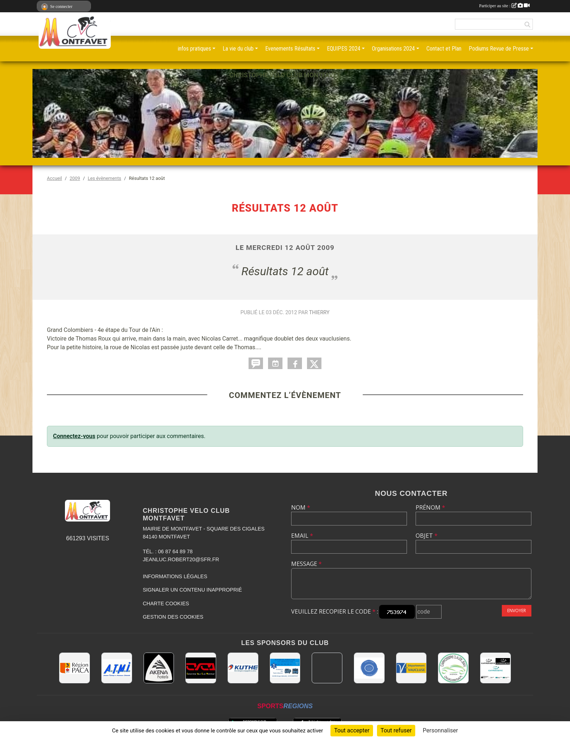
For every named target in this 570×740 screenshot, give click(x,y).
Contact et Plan (443, 48)
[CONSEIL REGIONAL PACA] (74, 668)
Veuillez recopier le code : (334, 611)
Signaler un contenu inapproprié (192, 590)
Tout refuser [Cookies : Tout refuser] (396, 730)
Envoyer (516, 610)
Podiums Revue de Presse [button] (499, 48)
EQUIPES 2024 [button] (343, 48)
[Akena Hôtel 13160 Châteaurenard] (159, 668)
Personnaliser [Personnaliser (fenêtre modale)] (440, 730)
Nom (300, 507)
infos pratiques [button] (194, 48)
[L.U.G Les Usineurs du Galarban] (369, 668)
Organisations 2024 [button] (393, 48)
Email (302, 536)
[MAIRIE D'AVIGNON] (327, 668)
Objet (427, 536)
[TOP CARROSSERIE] (495, 668)
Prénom (430, 507)
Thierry (319, 313)
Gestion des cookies (173, 617)
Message (306, 564)
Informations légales (175, 576)
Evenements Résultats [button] (290, 48)
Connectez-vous (74, 436)
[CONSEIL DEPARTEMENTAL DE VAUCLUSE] (411, 668)
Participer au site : (504, 5)
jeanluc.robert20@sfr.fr (181, 559)
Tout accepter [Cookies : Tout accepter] (351, 730)
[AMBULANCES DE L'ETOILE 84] (285, 668)
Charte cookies (166, 603)
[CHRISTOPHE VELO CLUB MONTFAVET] (200, 668)
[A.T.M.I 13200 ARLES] (116, 668)
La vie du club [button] (238, 48)
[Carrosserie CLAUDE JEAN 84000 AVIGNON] (453, 668)
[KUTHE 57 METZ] (243, 668)
